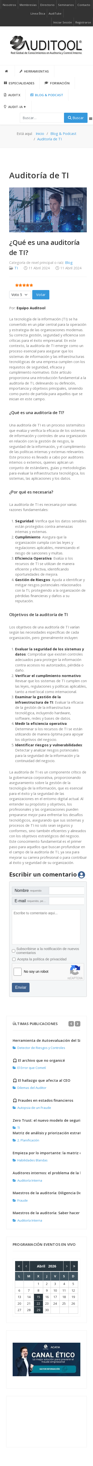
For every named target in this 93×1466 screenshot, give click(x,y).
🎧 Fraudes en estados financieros (43, 1100)
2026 (52, 1266)
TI (16, 268)
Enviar (20, 987)
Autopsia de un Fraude (32, 1107)
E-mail (32, 901)
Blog (69, 262)
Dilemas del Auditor (29, 1087)
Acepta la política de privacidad (41, 959)
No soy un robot (36, 971)
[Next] (77, 1023)
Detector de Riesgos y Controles (39, 1047)
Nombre (28, 890)
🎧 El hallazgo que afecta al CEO (41, 1080)
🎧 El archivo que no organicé (39, 1060)
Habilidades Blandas (30, 1160)
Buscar (76, 117)
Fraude (20, 1200)
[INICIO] (7, 71)
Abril (42, 1266)
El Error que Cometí (29, 1067)
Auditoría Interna (27, 1180)
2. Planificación (26, 1140)
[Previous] (71, 1023)
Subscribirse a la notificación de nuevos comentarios (47, 951)
